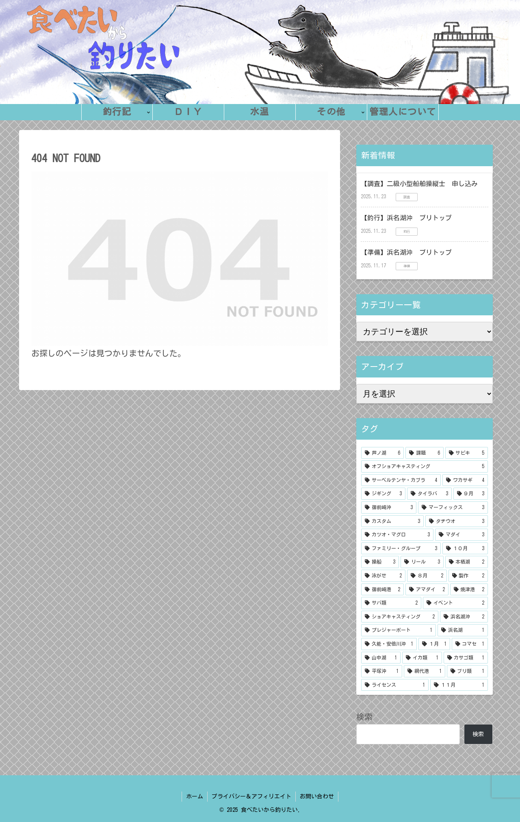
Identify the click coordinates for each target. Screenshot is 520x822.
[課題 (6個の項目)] (424, 453)
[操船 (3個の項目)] (380, 562)
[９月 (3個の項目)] (470, 494)
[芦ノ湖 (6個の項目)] (382, 453)
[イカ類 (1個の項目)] (422, 658)
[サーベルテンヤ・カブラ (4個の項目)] (401, 480)
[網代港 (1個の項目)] (424, 671)
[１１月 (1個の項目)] (459, 685)
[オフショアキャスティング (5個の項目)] (424, 466)
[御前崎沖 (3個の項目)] (388, 507)
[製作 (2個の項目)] (468, 576)
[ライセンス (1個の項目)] (395, 685)
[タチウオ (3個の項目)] (456, 521)
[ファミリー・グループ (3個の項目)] (401, 548)
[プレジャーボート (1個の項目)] (398, 630)
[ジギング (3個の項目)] (383, 494)
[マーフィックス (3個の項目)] (453, 507)
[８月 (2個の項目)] (426, 576)
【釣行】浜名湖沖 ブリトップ (406, 218)
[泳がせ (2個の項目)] (383, 576)
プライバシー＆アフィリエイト (251, 796)
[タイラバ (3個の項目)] (429, 494)
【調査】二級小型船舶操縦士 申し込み (419, 183)
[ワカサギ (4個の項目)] (465, 480)
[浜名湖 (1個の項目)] (463, 630)
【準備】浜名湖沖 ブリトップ (406, 252)
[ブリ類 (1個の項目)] (467, 671)
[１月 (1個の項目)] (434, 644)
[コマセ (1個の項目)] (470, 644)
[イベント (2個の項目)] (455, 603)
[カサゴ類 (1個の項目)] (466, 658)
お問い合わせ (317, 796)
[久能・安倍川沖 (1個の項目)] (389, 644)
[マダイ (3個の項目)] (461, 535)
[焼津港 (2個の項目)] (469, 589)
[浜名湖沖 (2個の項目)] (464, 617)
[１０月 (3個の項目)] (465, 548)
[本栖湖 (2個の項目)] (466, 562)
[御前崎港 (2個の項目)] (382, 589)
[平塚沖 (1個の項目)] (381, 671)
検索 (364, 717)
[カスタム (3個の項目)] (392, 521)
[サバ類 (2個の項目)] (391, 603)
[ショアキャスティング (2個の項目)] (399, 617)
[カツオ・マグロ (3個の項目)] (397, 535)
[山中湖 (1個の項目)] (381, 658)
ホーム (194, 796)
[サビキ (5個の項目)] (466, 453)
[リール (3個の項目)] (422, 562)
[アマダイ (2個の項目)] (426, 589)
